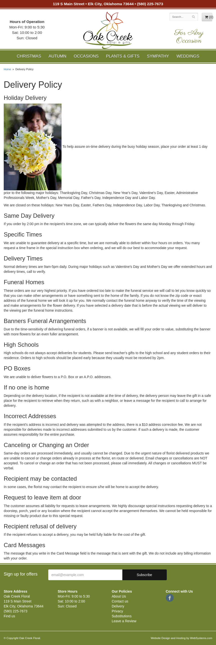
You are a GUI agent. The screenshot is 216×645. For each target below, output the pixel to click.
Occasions (86, 56)
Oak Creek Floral (108, 30)
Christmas (29, 56)
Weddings (187, 56)
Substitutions (121, 616)
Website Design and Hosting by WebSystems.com (181, 638)
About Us (119, 596)
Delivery (118, 606)
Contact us (120, 601)
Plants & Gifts (122, 56)
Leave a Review (124, 621)
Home (7, 69)
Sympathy (158, 56)
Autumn (57, 56)
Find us (9, 616)
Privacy (117, 611)
